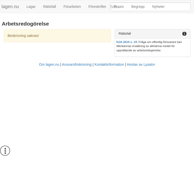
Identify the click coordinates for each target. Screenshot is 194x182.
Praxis (119, 7)
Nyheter (158, 7)
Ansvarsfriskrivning (76, 64)
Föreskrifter (97, 7)
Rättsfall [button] (125, 33)
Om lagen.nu (49, 64)
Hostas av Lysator (141, 64)
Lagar (31, 7)
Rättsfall (49, 7)
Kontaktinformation (109, 64)
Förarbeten (72, 7)
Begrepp (138, 7)
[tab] (152, 33)
